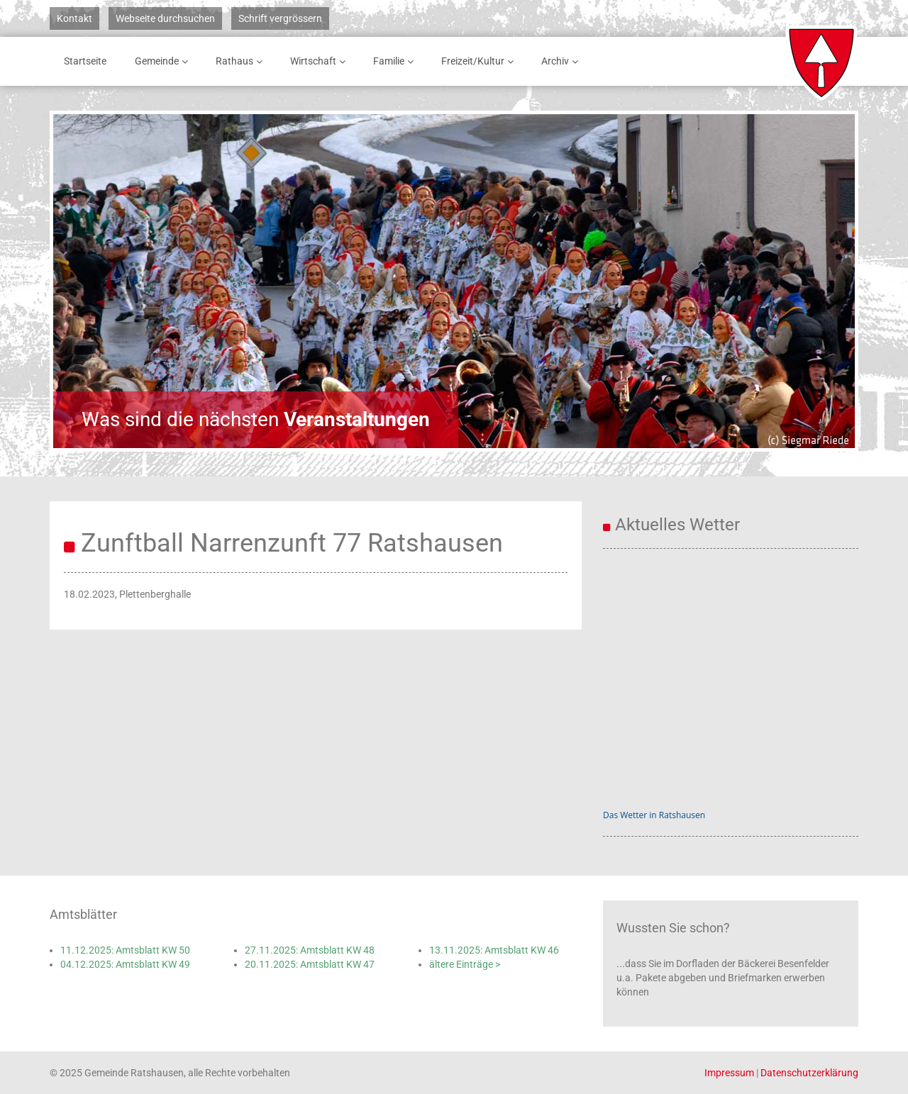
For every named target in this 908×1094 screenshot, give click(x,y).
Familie (396, 61)
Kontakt (74, 18)
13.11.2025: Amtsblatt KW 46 (494, 950)
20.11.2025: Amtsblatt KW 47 (310, 964)
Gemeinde (164, 61)
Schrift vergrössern (280, 18)
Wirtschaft (320, 61)
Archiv (562, 61)
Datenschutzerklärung (809, 1072)
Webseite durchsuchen (165, 18)
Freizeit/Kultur (480, 61)
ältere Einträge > (464, 964)
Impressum (729, 1072)
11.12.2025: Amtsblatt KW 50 (125, 950)
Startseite (85, 61)
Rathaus (241, 61)
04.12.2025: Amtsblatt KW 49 (125, 964)
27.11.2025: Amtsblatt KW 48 (310, 950)
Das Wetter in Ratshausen (654, 815)
